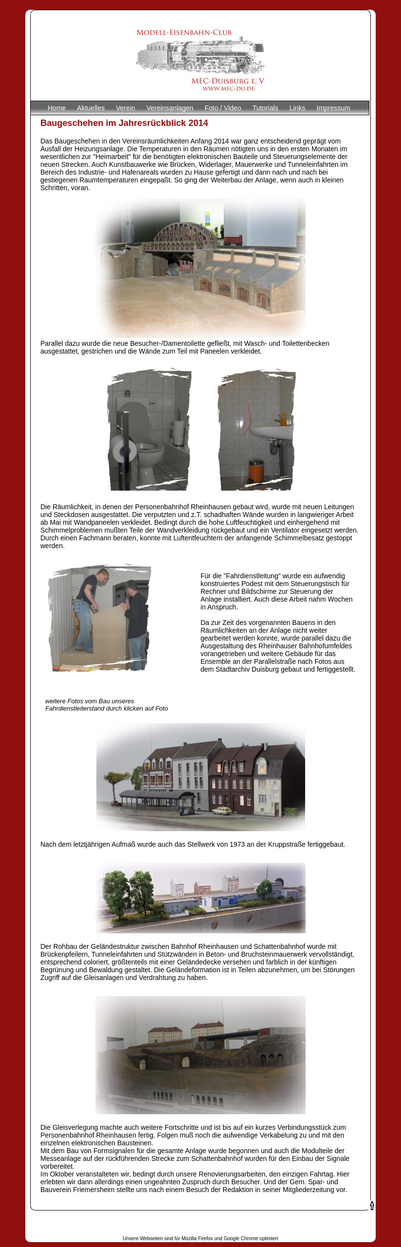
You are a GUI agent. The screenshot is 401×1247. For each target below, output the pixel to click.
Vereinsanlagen (170, 108)
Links (298, 108)
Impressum (333, 108)
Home (57, 108)
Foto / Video (222, 108)
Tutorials (265, 108)
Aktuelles (91, 108)
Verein (125, 108)
